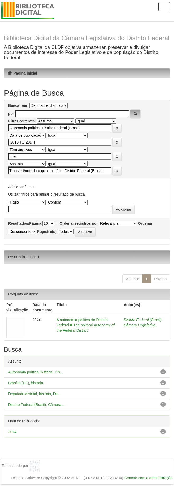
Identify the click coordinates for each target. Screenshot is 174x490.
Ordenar (145, 223)
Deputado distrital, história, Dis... (35, 394)
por (11, 114)
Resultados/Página (24, 223)
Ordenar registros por (78, 223)
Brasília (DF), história (25, 383)
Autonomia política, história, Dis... (35, 372)
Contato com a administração (148, 478)
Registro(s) (47, 231)
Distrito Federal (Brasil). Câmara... (36, 405)
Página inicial (22, 73)
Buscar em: (18, 105)
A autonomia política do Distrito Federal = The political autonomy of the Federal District (86, 325)
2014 (12, 432)
